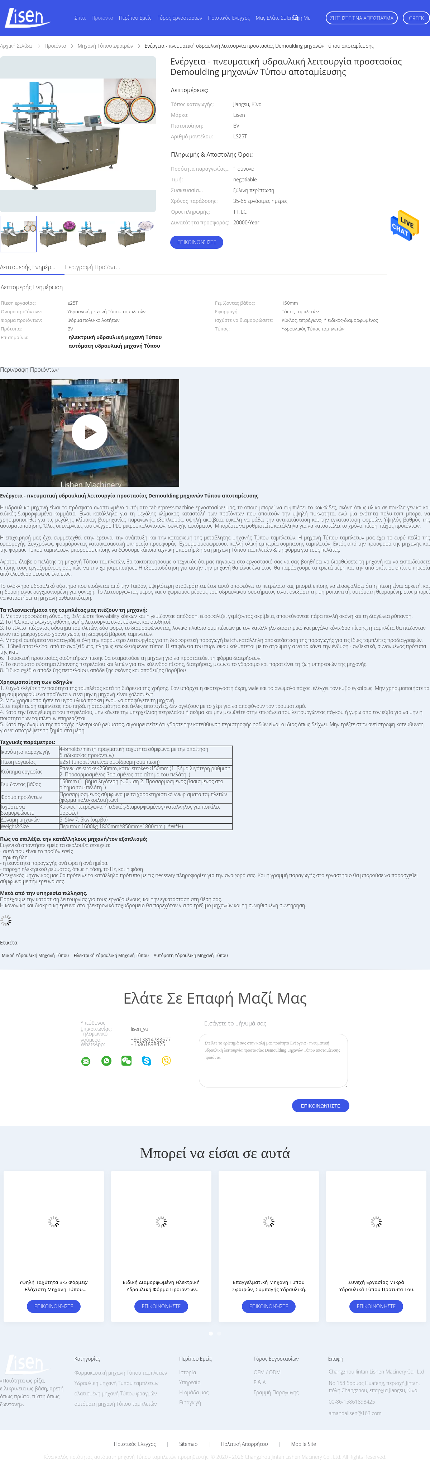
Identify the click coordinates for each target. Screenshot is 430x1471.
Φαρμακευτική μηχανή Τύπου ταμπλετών (121, 1372)
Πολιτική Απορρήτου (244, 1444)
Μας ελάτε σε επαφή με (283, 17)
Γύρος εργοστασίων (179, 17)
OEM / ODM (267, 1372)
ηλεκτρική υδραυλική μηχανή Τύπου (111, 955)
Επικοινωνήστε (196, 242)
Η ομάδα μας (194, 1392)
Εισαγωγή (190, 1402)
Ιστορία (187, 1372)
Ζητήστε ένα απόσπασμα (361, 18)
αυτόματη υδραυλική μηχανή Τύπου (191, 955)
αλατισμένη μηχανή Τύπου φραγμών (116, 1393)
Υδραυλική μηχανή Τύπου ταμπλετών (116, 1383)
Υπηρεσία (190, 1382)
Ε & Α (260, 1382)
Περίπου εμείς (135, 17)
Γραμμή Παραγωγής (276, 1392)
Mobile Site (303, 1444)
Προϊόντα (102, 17)
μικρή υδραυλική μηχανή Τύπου (35, 955)
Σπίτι (80, 17)
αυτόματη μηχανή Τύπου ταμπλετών (116, 1403)
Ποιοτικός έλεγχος (229, 17)
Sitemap (188, 1444)
